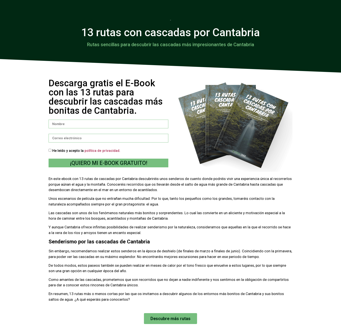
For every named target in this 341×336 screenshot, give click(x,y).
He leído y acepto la (86, 151)
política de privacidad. (102, 151)
